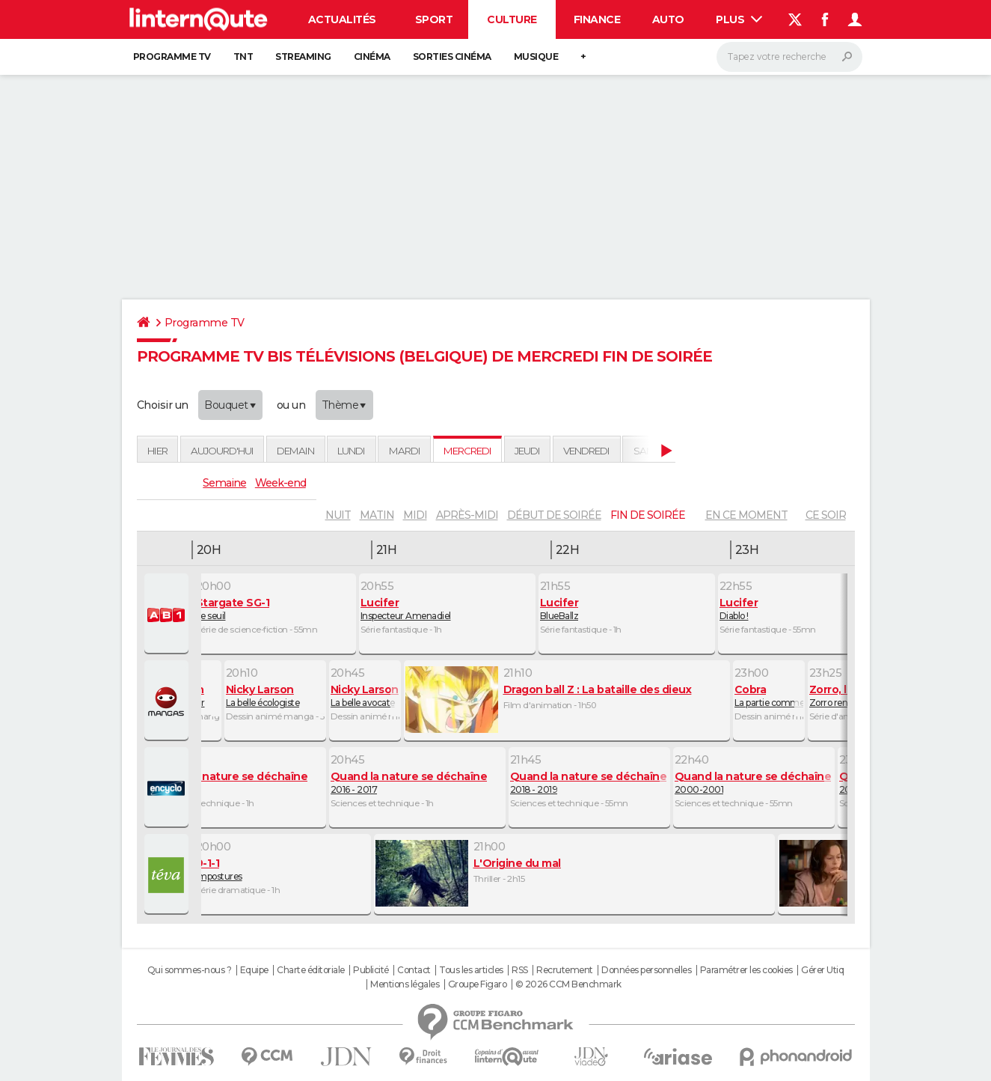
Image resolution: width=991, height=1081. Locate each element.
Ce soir (826, 515)
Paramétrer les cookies (746, 970)
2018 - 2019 (589, 782)
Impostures (282, 869)
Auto (668, 19)
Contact (414, 970)
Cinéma (372, 56)
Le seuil (275, 608)
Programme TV (172, 56)
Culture (512, 19)
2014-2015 (238, 782)
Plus (739, 19)
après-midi (467, 515)
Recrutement (564, 970)
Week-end (280, 483)
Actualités (342, 19)
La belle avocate (365, 695)
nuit (338, 515)
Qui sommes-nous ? (189, 970)
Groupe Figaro (477, 984)
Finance (597, 19)
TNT (243, 56)
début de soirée (554, 515)
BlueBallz (627, 608)
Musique (536, 56)
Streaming (303, 56)
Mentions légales (404, 984)
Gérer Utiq (822, 970)
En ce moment (746, 515)
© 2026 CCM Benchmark (568, 984)
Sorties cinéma (452, 56)
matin (377, 515)
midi (415, 515)
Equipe (254, 970)
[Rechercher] (789, 57)
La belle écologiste (275, 695)
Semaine (224, 483)
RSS (520, 970)
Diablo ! (799, 608)
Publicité (371, 970)
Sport (434, 19)
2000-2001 (754, 782)
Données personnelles (646, 970)
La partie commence (768, 695)
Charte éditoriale (311, 970)
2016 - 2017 (417, 782)
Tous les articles (471, 970)
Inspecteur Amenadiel (447, 608)
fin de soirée (647, 515)
